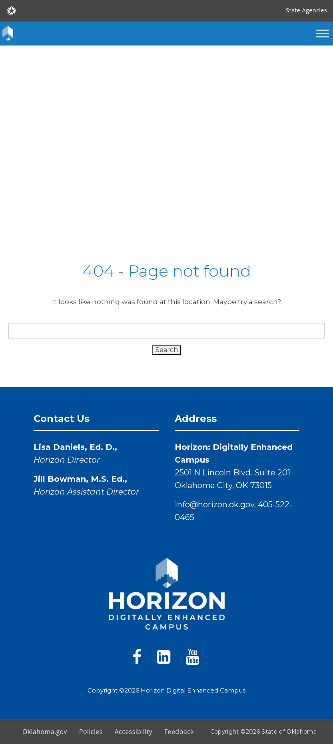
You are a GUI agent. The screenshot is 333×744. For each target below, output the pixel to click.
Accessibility (133, 731)
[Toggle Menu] (322, 33)
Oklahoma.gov (44, 731)
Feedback (179, 731)
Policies (91, 731)
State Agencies (306, 10)
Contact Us (62, 418)
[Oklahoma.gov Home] (11, 10)
